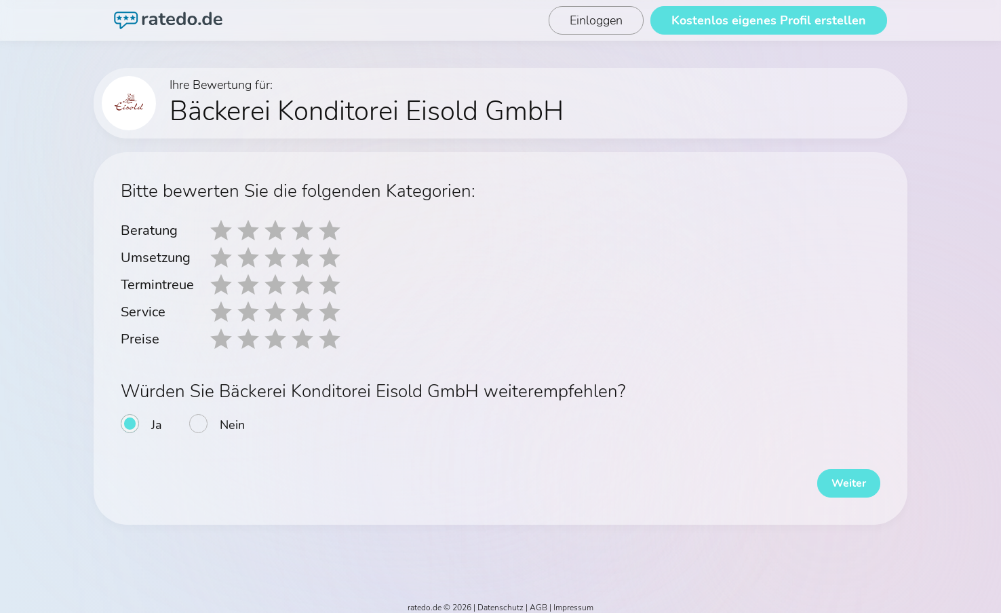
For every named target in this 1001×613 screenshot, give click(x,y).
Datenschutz (500, 600)
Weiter (839, 476)
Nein (232, 425)
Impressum (573, 600)
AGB (538, 600)
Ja (156, 425)
